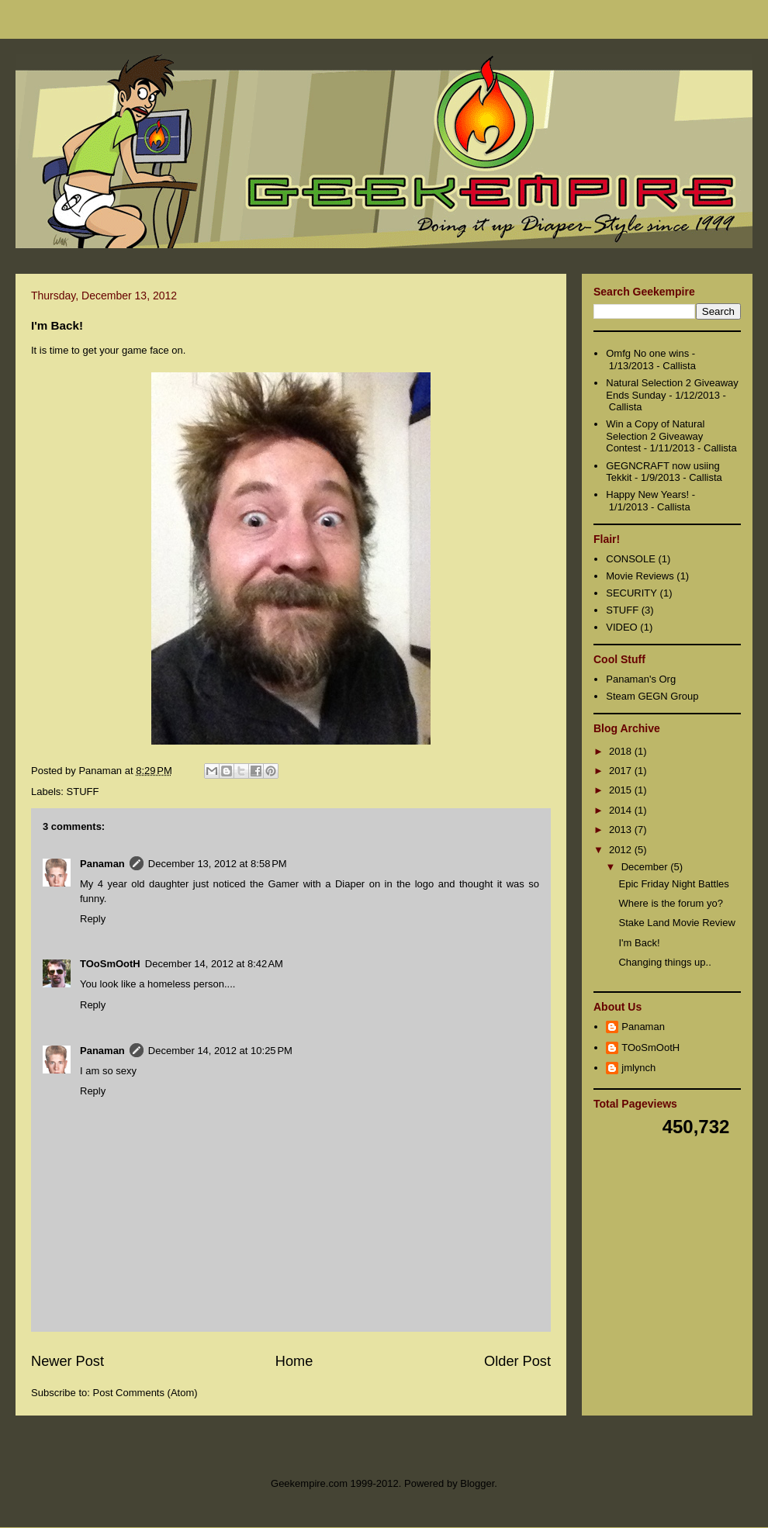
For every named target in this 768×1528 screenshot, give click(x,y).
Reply (93, 919)
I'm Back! (638, 943)
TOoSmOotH (110, 964)
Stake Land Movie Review (676, 922)
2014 (622, 810)
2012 (622, 850)
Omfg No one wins (647, 353)
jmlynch (638, 1067)
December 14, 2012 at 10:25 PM (220, 1050)
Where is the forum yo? (670, 903)
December (646, 867)
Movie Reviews (639, 576)
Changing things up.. (664, 962)
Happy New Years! (647, 494)
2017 (622, 770)
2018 (622, 751)
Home (294, 1361)
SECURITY (631, 593)
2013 (622, 829)
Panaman (102, 863)
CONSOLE (631, 559)
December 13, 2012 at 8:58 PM (217, 863)
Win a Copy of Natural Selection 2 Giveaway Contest (655, 436)
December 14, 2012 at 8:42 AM (214, 964)
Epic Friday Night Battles (673, 884)
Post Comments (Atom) (145, 1392)
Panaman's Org (641, 679)
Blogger (477, 1483)
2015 (622, 790)
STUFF (83, 791)
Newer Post (67, 1361)
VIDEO (621, 627)
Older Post (517, 1361)
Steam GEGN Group (652, 696)
